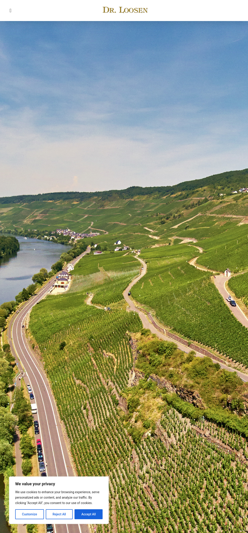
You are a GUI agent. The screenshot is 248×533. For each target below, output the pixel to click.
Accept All (88, 514)
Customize (29, 514)
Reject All (59, 514)
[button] (10, 10)
